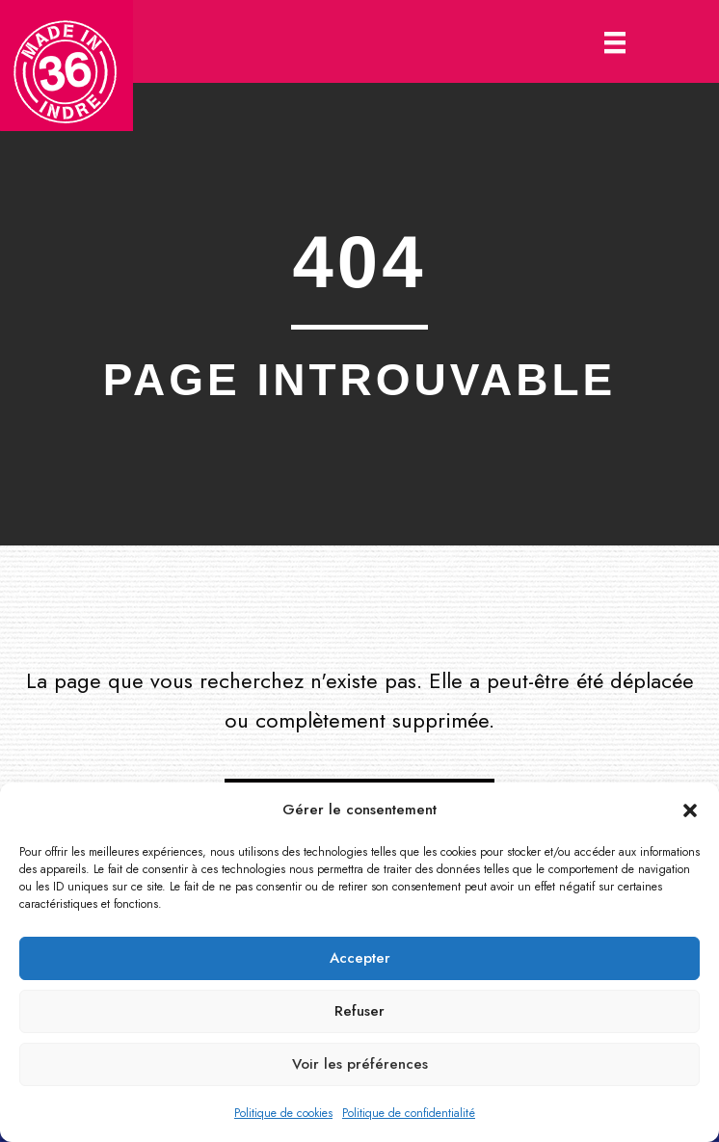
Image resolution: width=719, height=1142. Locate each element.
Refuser (359, 1011)
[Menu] (615, 41)
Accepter (360, 958)
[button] (690, 810)
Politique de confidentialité (408, 1113)
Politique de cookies (283, 1113)
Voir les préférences (360, 1064)
